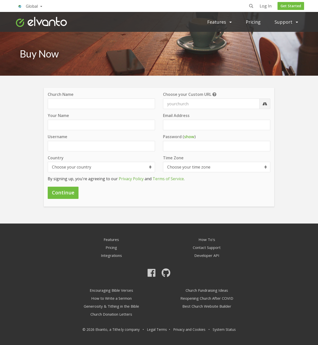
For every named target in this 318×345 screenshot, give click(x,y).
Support (286, 22)
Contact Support (207, 247)
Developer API (206, 255)
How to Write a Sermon (111, 298)
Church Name (61, 94)
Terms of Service (168, 178)
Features (219, 22)
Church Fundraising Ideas (207, 290)
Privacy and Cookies (189, 329)
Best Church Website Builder (206, 306)
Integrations (111, 255)
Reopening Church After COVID (206, 298)
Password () (179, 137)
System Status (224, 329)
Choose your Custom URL (189, 94)
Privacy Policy (131, 178)
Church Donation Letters (111, 314)
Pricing (253, 22)
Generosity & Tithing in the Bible (111, 306)
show (189, 136)
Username (57, 136)
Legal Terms (157, 329)
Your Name (58, 115)
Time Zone (173, 158)
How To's (207, 239)
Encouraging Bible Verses (111, 290)
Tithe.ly (118, 329)
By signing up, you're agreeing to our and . (116, 179)
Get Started (290, 5)
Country (56, 158)
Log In (266, 6)
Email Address (176, 115)
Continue (63, 192)
